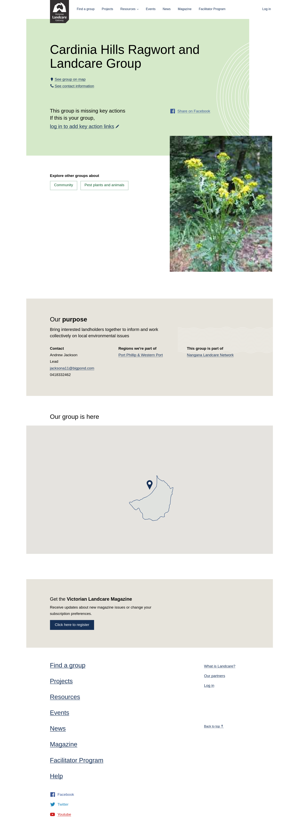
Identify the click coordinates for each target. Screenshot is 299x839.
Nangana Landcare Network (210, 355)
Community (63, 185)
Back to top (213, 726)
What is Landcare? (219, 666)
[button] (150, 485)
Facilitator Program (212, 9)
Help (56, 776)
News (167, 9)
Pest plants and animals (105, 185)
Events (151, 9)
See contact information (74, 86)
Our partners (214, 676)
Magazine (184, 9)
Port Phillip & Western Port (140, 355)
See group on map (70, 79)
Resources (127, 9)
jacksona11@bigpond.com (72, 368)
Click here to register (72, 625)
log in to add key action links (82, 126)
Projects (107, 9)
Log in (266, 9)
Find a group (86, 9)
